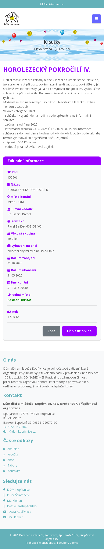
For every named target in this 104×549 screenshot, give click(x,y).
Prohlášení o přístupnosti (41, 543)
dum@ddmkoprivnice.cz (19, 431)
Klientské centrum (53, 4)
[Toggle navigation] (96, 18)
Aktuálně (11, 449)
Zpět (51, 331)
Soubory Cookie (68, 543)
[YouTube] (17, 512)
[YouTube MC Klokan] (13, 517)
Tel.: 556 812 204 (14, 427)
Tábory (10, 465)
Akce (8, 460)
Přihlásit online (79, 331)
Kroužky (64, 49)
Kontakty (11, 471)
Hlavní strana (43, 49)
